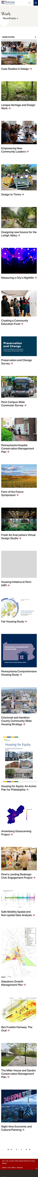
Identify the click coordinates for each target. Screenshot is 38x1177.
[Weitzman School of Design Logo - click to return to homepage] (8, 2)
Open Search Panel (29, 2)
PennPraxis (10, 18)
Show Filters (8, 37)
